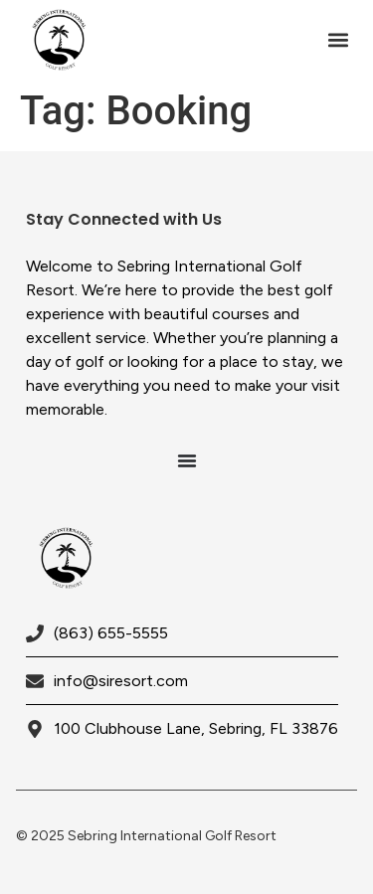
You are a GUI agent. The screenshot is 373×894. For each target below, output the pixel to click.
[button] (337, 40)
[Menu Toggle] (187, 460)
